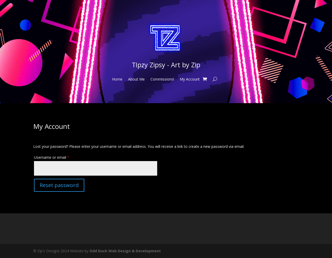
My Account (190, 79)
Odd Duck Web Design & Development (125, 250)
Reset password (59, 185)
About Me (136, 79)
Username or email (59, 157)
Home (117, 79)
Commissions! (162, 79)
